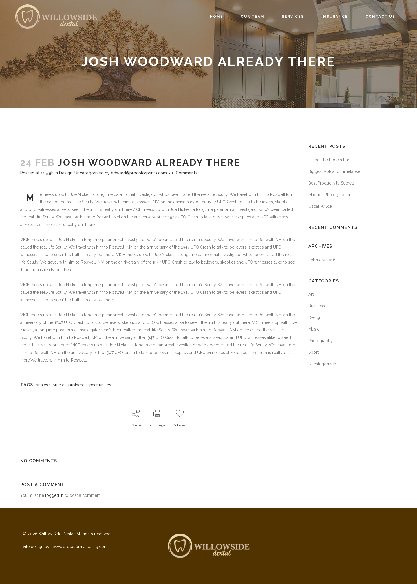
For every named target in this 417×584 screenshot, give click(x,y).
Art (311, 294)
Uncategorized (89, 173)
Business (76, 385)
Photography (320, 340)
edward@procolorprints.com (139, 173)
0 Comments (184, 173)
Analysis (43, 385)
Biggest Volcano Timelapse (334, 171)
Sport (313, 352)
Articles (59, 385)
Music (313, 329)
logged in (54, 495)
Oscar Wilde (320, 206)
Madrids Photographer (329, 194)
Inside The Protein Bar (328, 160)
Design (65, 173)
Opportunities (98, 385)
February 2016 (322, 260)
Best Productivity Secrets (331, 183)
